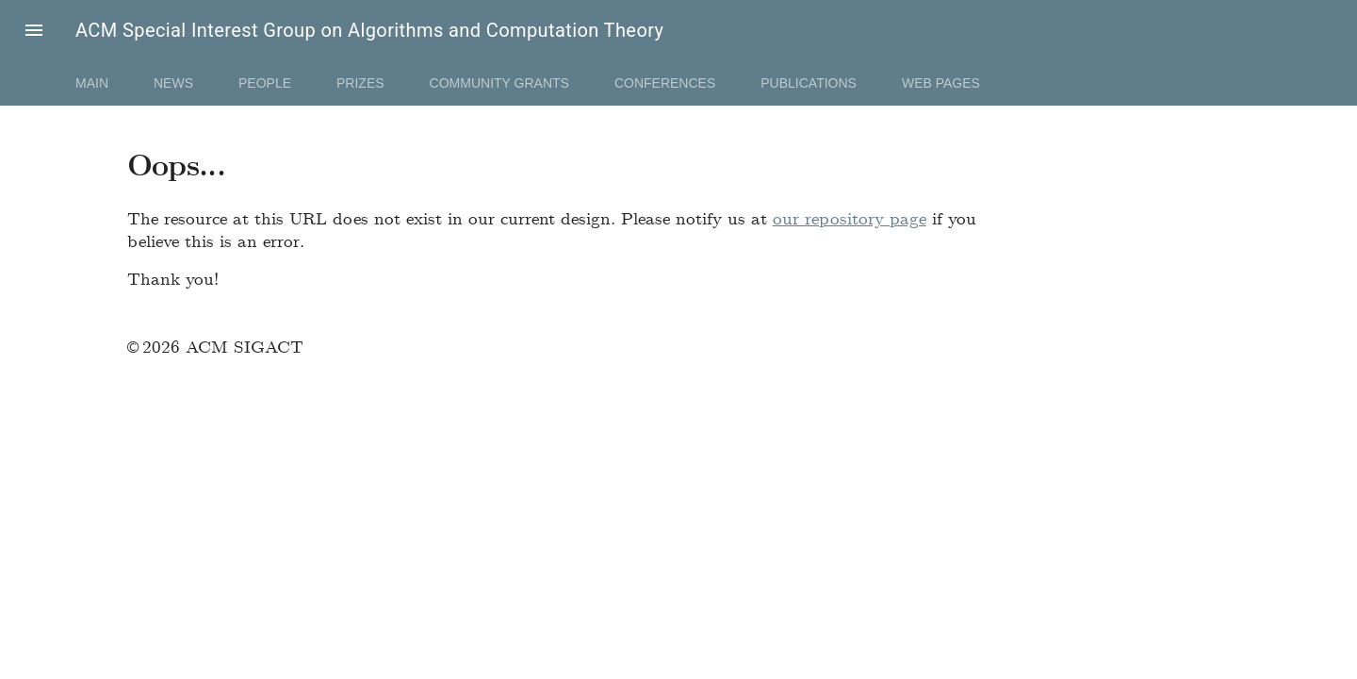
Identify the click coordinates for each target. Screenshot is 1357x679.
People (265, 83)
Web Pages (941, 83)
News (173, 83)
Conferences (665, 83)
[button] (34, 30)
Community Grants (499, 83)
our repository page (849, 217)
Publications (808, 83)
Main (92, 83)
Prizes (360, 83)
